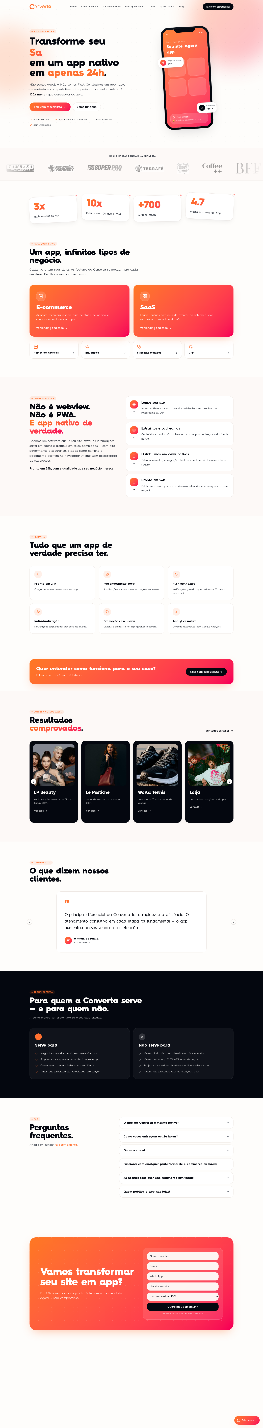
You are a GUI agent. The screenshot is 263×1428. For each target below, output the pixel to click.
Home (73, 7)
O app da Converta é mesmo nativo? (176, 1122)
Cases (152, 7)
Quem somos (167, 7)
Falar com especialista (206, 672)
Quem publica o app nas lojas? (176, 1191)
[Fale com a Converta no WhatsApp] (247, 1420)
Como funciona (89, 7)
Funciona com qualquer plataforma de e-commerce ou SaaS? (176, 1164)
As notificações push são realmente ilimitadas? (176, 1177)
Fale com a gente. (66, 1145)
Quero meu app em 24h (182, 1307)
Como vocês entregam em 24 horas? (176, 1136)
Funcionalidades (112, 7)
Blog (181, 7)
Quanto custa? (176, 1150)
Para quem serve (134, 7)
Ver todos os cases (219, 730)
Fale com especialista (218, 6)
